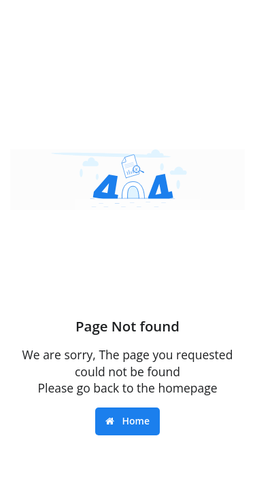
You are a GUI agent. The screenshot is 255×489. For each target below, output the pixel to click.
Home (127, 420)
